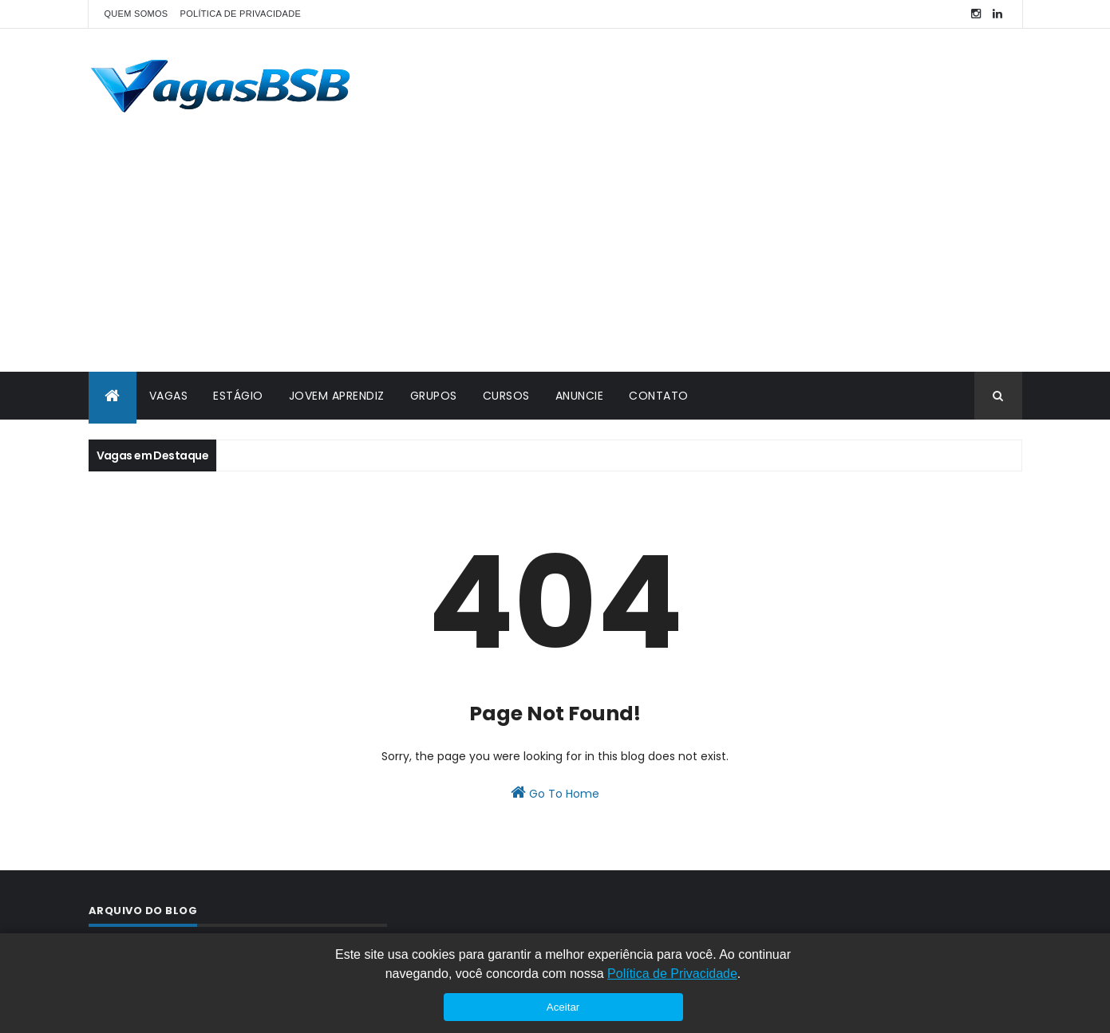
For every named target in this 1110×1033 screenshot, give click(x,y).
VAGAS (168, 396)
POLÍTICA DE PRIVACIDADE (241, 13)
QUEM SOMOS (136, 13)
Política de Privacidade (672, 973)
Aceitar (563, 1007)
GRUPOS (433, 396)
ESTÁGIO (238, 396)
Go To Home (555, 793)
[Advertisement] (555, 252)
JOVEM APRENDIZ (337, 396)
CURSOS (506, 396)
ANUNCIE (579, 396)
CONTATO (659, 396)
